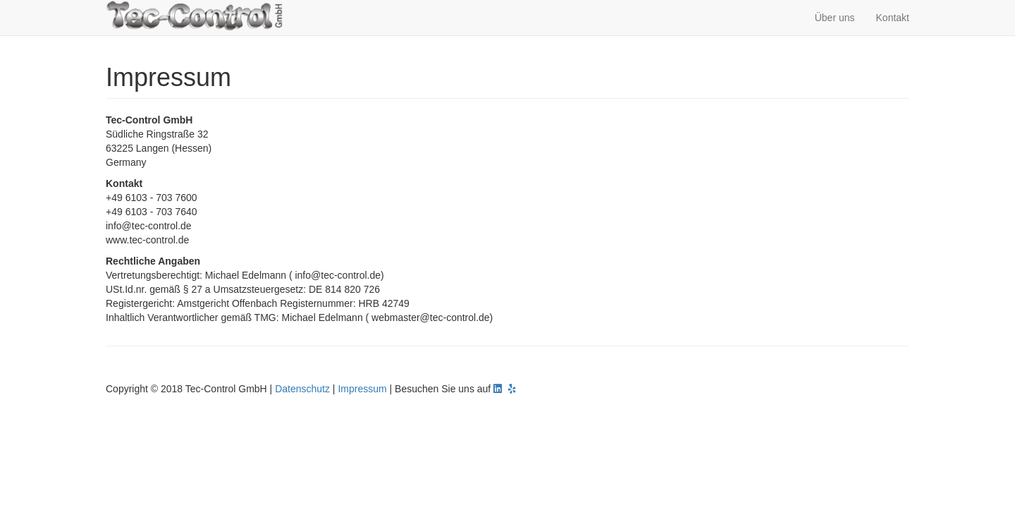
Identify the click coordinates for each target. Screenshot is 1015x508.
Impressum (362, 388)
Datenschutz (302, 388)
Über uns (835, 17)
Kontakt (892, 17)
